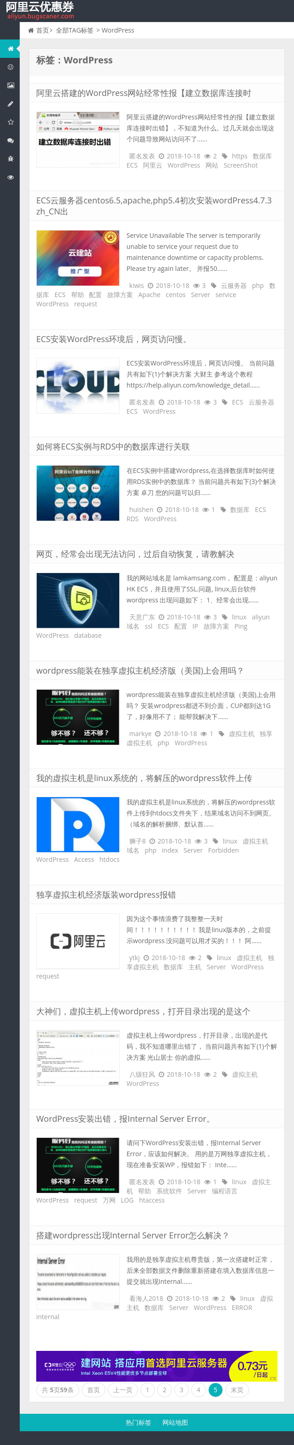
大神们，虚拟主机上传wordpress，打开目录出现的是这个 (143, 1011)
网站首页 (13, 48)
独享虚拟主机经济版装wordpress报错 (106, 894)
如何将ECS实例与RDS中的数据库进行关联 (113, 446)
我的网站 (41, 11)
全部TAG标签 (75, 30)
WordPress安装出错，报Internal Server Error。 (125, 1118)
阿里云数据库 (13, 103)
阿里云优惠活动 (13, 66)
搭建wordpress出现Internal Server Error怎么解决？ (133, 1235)
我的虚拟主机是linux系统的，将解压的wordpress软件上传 (144, 777)
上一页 (123, 1389)
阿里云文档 (13, 177)
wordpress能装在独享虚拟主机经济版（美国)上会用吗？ (140, 670)
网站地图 (175, 1422)
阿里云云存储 (13, 122)
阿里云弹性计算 (13, 85)
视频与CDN (13, 140)
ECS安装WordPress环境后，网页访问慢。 (113, 338)
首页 (38, 30)
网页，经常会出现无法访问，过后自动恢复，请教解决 (135, 553)
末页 (237, 1389)
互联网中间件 (13, 158)
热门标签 (138, 1422)
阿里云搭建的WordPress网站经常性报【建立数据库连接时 (143, 92)
